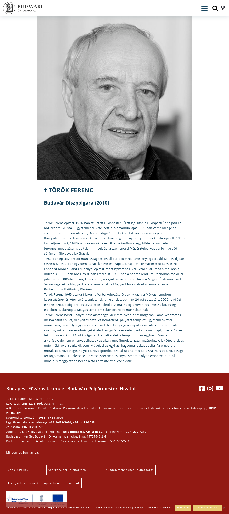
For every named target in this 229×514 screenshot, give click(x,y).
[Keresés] (215, 8)
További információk (207, 507)
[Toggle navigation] (204, 8)
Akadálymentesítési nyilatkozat (130, 470)
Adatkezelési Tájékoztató (67, 470)
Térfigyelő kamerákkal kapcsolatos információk (44, 483)
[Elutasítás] (224, 508)
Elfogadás (183, 507)
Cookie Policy (18, 470)
